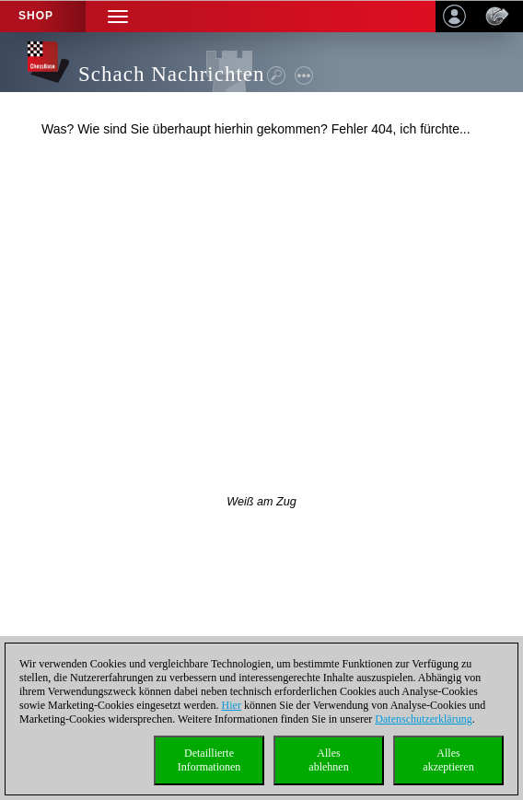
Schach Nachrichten (171, 74)
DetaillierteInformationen (209, 760)
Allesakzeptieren (448, 760)
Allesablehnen (328, 760)
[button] (118, 16)
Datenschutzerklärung (423, 719)
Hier (231, 705)
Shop (35, 15)
